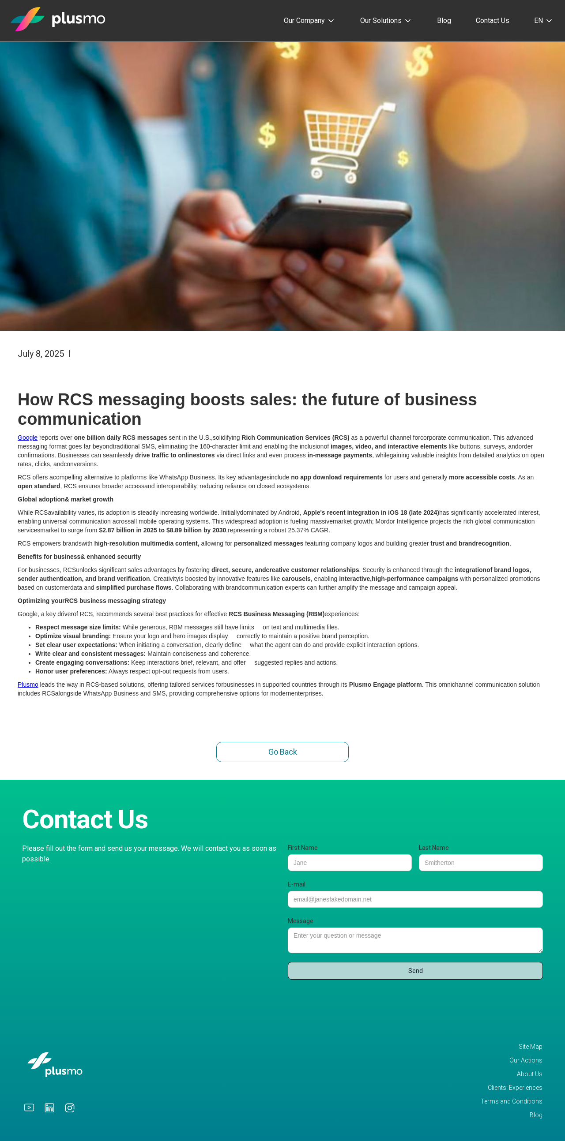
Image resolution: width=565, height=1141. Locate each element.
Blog (444, 20)
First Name (303, 847)
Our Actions (525, 1060)
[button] (310, 20)
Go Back (282, 751)
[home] (58, 19)
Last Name (434, 847)
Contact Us (492, 20)
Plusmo (28, 684)
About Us (529, 1074)
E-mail (296, 884)
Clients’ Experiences (515, 1088)
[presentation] (355, 1001)
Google (28, 437)
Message (300, 920)
